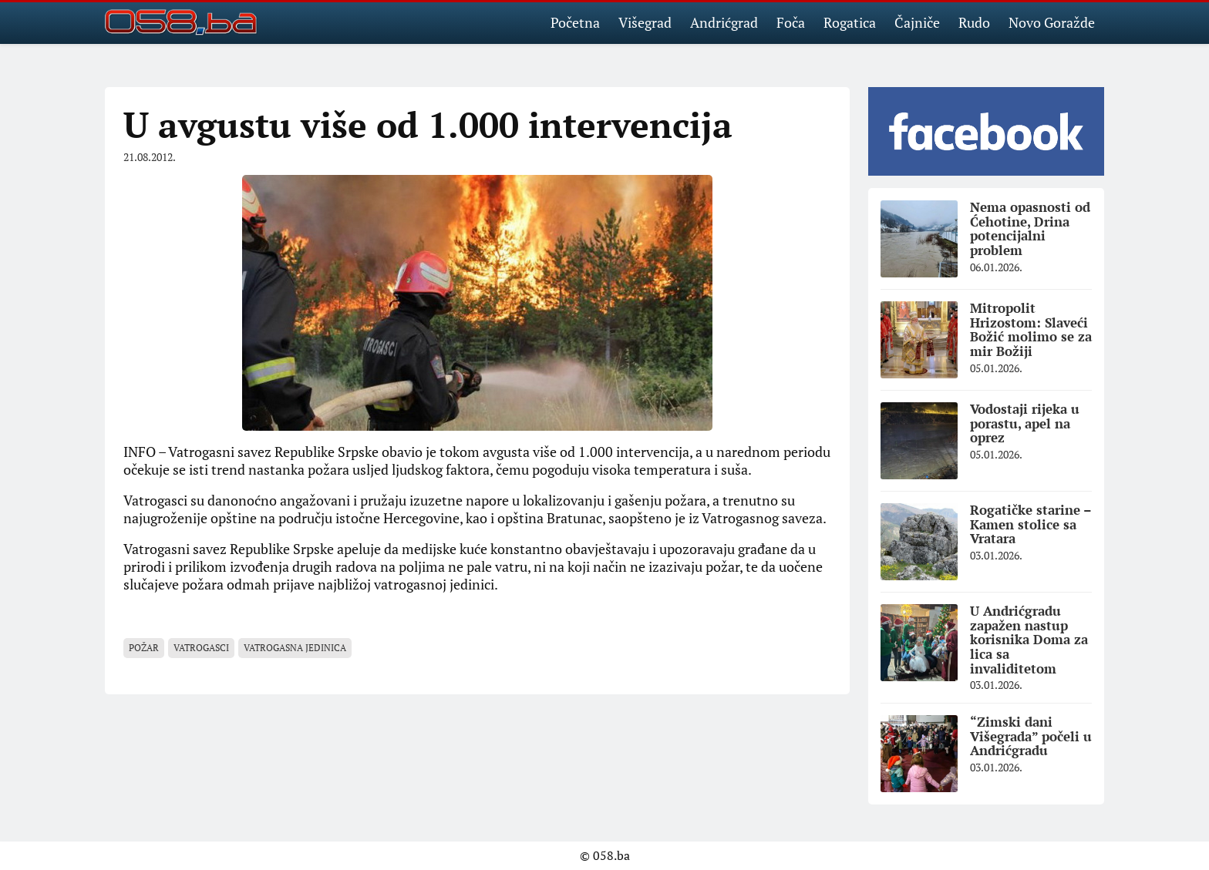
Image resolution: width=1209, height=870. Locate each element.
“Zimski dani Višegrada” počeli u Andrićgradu (1031, 736)
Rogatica (849, 22)
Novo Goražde (1052, 22)
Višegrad (645, 22)
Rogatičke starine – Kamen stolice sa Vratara (1031, 524)
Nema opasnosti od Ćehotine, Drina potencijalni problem (1030, 228)
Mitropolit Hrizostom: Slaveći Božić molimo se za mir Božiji (1031, 329)
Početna (575, 22)
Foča (790, 22)
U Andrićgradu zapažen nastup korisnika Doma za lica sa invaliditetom (1029, 639)
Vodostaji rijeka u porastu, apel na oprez (1024, 423)
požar (144, 647)
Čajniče (917, 22)
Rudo (974, 22)
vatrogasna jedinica (295, 647)
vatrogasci (201, 647)
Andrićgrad (724, 22)
